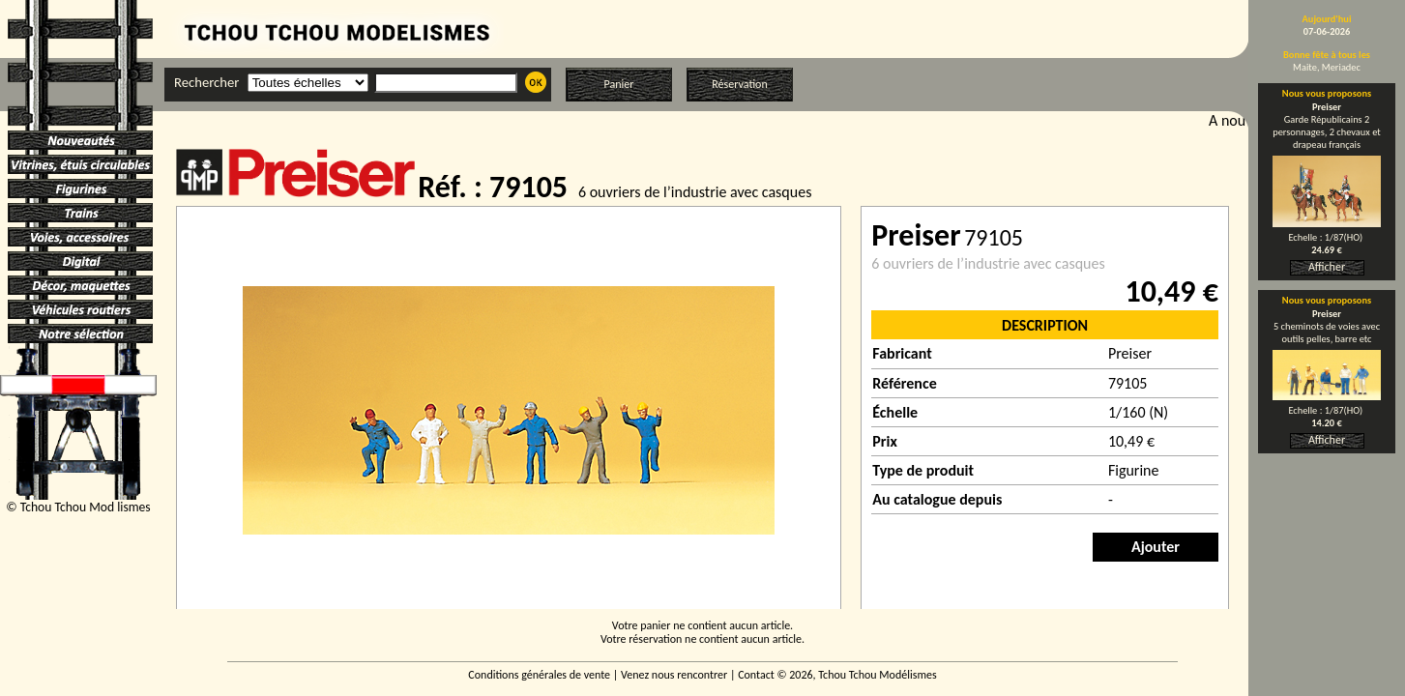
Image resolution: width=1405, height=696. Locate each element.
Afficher (1326, 267)
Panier (619, 84)
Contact (756, 675)
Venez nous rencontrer (674, 675)
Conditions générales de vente (539, 675)
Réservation (739, 84)
